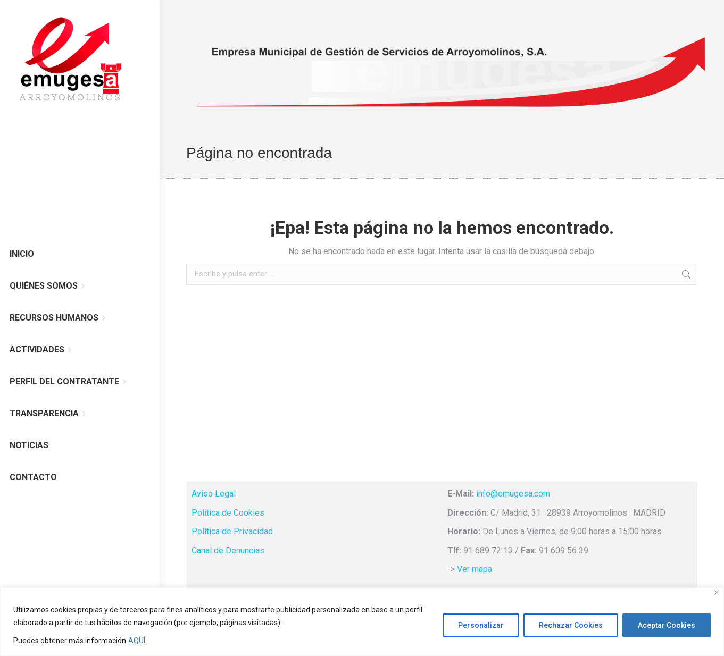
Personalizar (481, 625)
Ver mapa (474, 569)
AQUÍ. (137, 640)
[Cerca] (716, 592)
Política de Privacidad (232, 531)
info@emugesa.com (513, 494)
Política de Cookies (228, 513)
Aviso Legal (214, 494)
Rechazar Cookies (571, 625)
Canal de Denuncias (228, 550)
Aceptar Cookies (666, 625)
